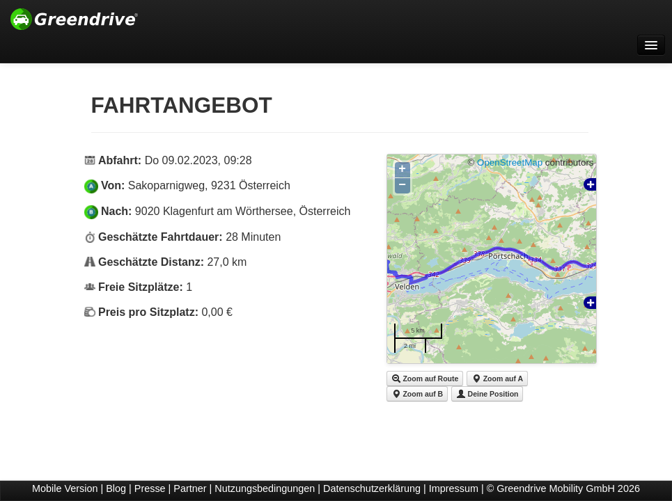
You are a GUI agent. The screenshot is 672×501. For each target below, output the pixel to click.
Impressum (453, 488)
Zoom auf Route (425, 378)
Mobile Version (64, 488)
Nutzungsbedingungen (264, 488)
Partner (189, 488)
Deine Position (487, 394)
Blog (116, 488)
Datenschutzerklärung (372, 488)
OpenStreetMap (509, 162)
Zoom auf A (497, 378)
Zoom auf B (417, 394)
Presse (150, 488)
